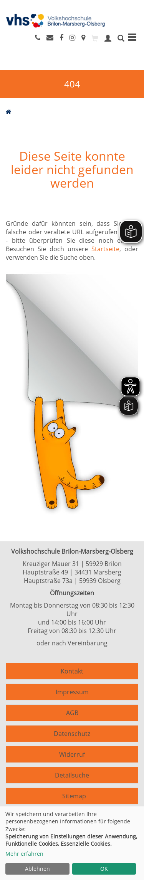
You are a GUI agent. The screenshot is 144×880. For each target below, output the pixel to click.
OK (104, 868)
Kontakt (72, 671)
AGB (72, 713)
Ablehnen (37, 868)
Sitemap (74, 796)
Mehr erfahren (24, 853)
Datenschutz (72, 733)
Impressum (72, 692)
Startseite (105, 249)
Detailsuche (72, 775)
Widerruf (72, 754)
